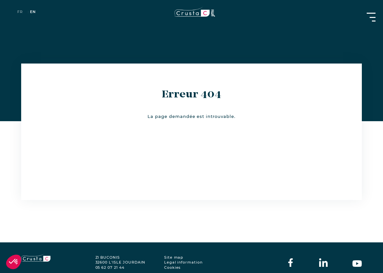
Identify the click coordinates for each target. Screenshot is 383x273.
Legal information (183, 262)
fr (20, 12)
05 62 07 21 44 (109, 268)
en (33, 12)
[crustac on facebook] (290, 262)
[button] (13, 262)
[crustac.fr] (191, 12)
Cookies (172, 268)
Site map (174, 257)
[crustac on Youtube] (357, 262)
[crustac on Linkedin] (323, 262)
